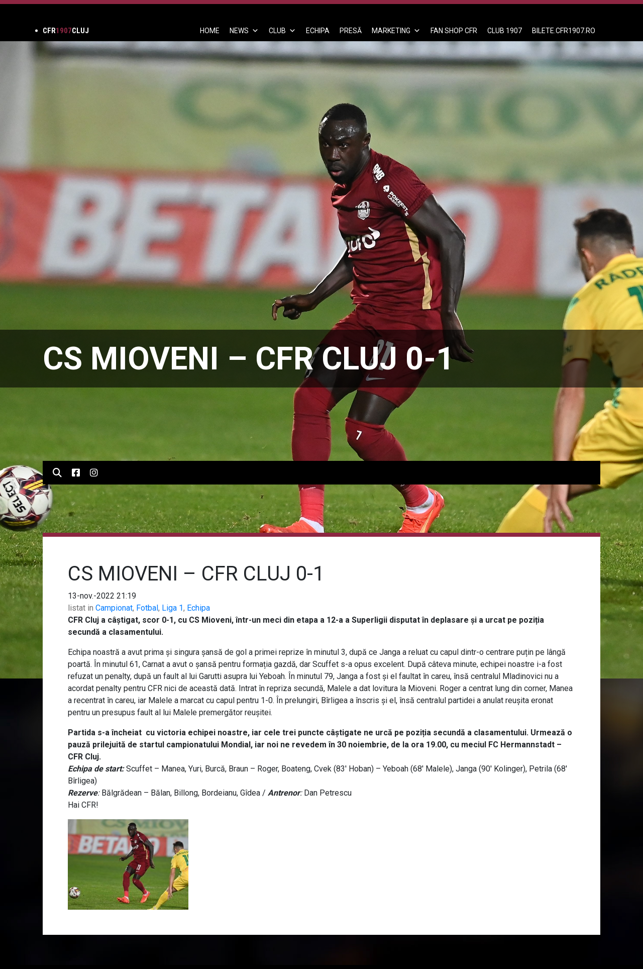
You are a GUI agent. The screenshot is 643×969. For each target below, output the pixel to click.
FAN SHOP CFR (454, 31)
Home (210, 31)
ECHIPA (318, 31)
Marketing (396, 30)
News (244, 30)
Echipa (198, 608)
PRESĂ (351, 31)
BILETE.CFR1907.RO (563, 31)
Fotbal (147, 608)
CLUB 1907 (504, 31)
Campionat (114, 608)
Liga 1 (172, 608)
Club (282, 30)
